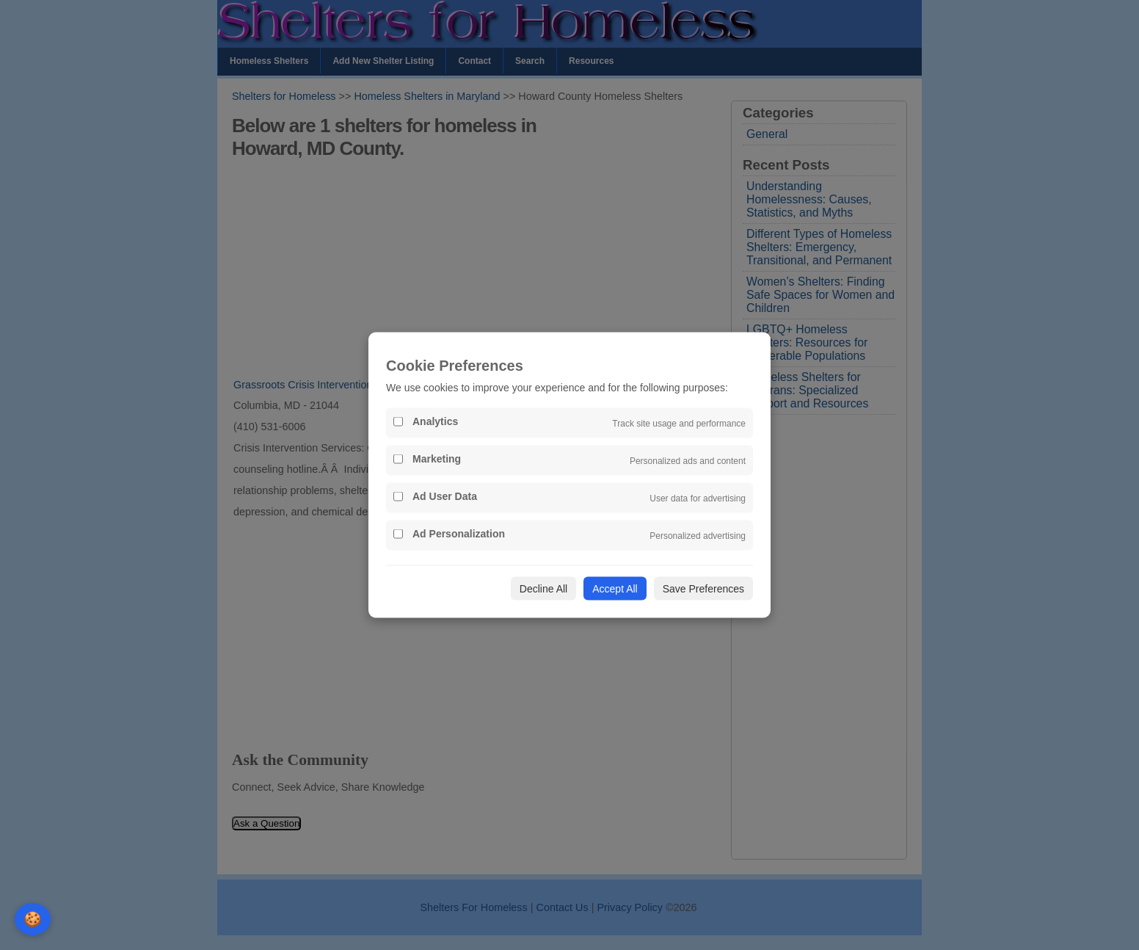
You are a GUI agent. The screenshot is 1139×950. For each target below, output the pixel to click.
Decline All (543, 589)
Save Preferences (703, 589)
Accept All (614, 589)
